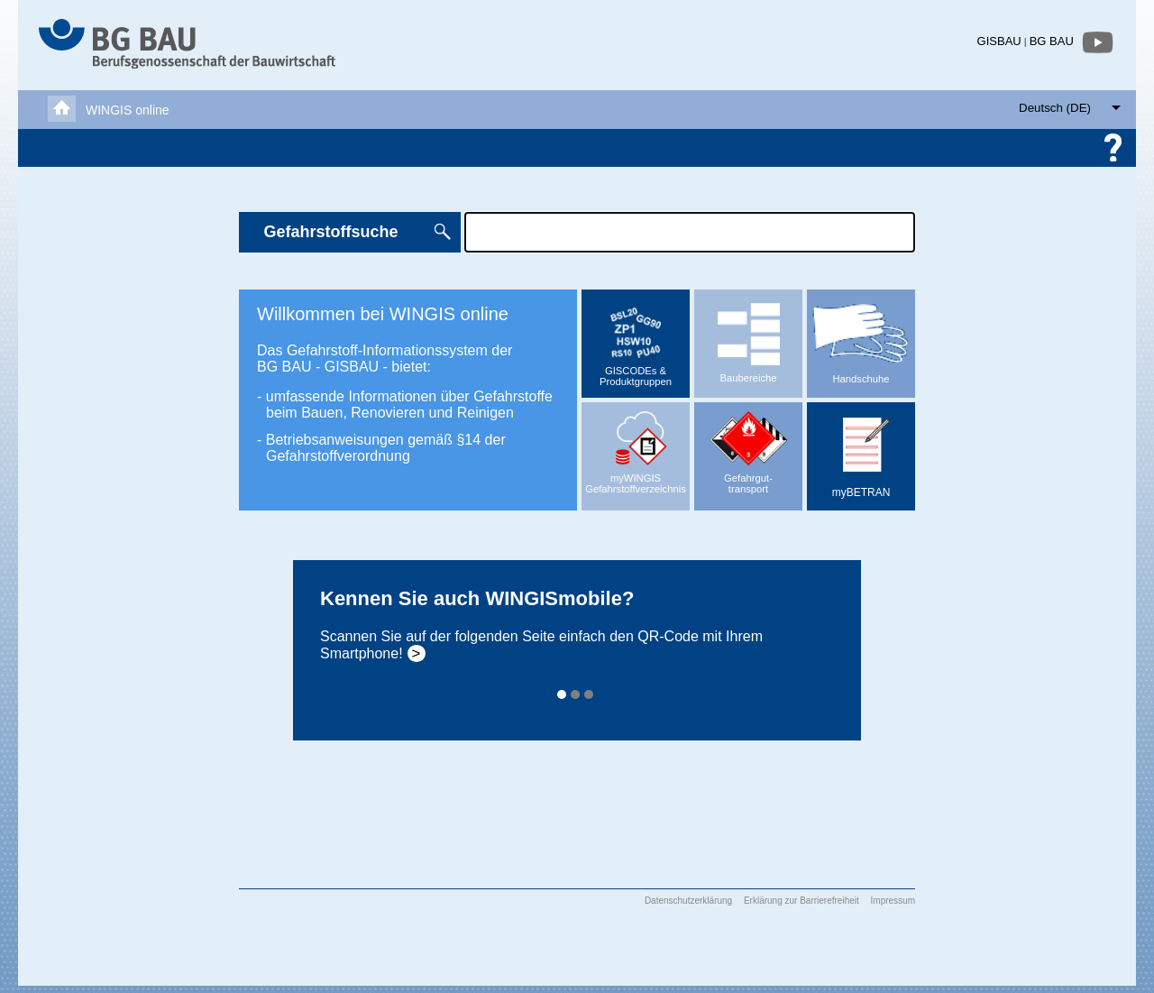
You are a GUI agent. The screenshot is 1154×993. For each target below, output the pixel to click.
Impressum (893, 901)
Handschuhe (861, 337)
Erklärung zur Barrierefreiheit (801, 901)
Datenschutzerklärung (688, 901)
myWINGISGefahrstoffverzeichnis (635, 448)
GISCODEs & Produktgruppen (636, 343)
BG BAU (1052, 41)
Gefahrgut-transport (748, 448)
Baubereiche (749, 336)
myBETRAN (862, 450)
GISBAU (999, 41)
